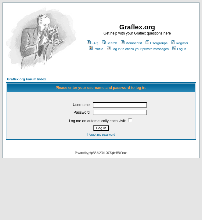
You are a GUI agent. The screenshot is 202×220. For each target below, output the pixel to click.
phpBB (92, 153)
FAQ (92, 43)
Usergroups (157, 43)
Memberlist (131, 43)
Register (179, 43)
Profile (96, 49)
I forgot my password (101, 134)
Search (109, 43)
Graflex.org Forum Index (26, 79)
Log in (179, 49)
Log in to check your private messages (138, 49)
